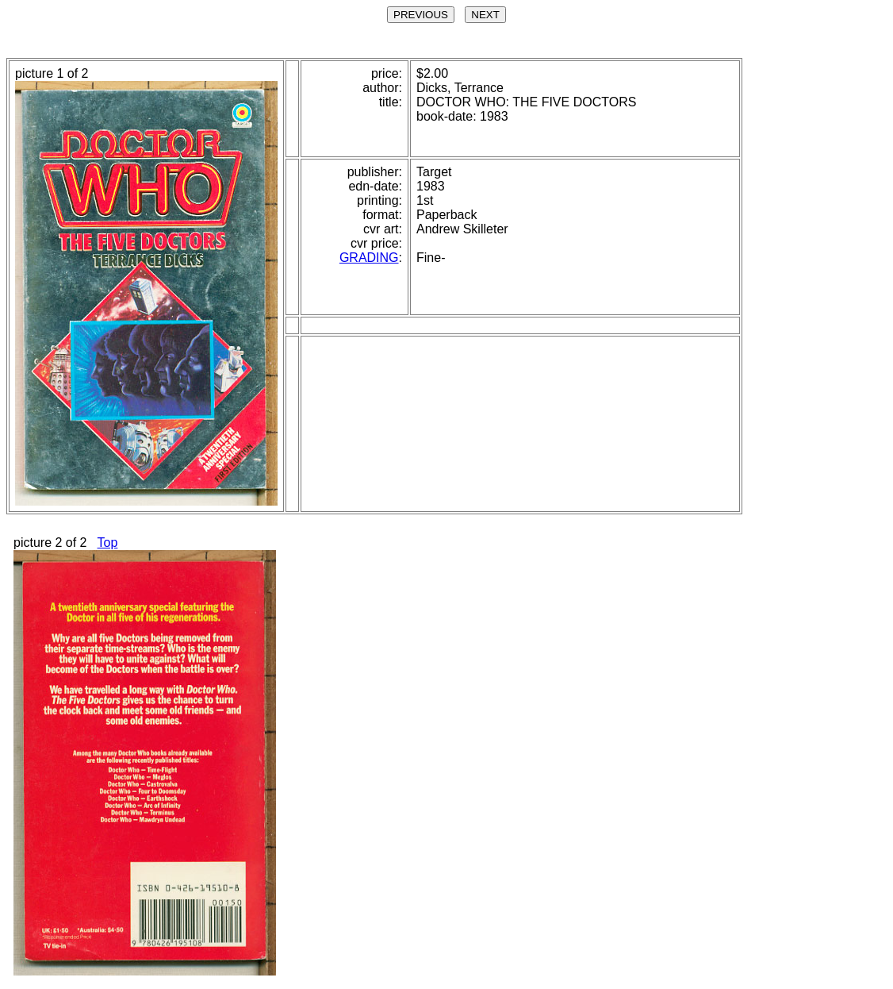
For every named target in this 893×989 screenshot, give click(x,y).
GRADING (369, 257)
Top (108, 542)
